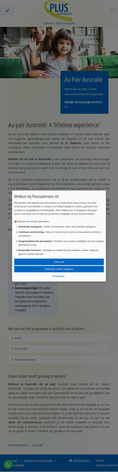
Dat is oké (59, 261)
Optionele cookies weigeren (59, 269)
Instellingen (58, 276)
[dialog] (59, 236)
